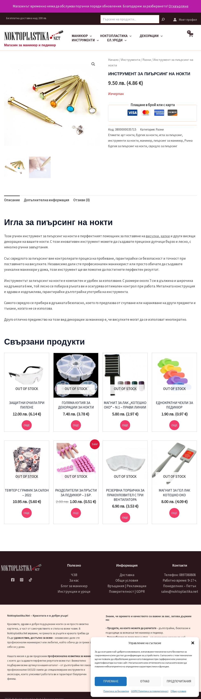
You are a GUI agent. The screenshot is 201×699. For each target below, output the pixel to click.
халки (165, 236)
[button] (193, 643)
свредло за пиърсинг (162, 146)
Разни (147, 60)
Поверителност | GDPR (127, 591)
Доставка (127, 575)
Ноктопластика (113, 36)
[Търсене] (165, 19)
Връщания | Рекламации (127, 586)
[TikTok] (30, 580)
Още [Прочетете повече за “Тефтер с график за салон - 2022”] (26, 515)
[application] (89, 36)
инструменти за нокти (123, 140)
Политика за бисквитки (116, 691)
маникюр (146, 140)
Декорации (147, 36)
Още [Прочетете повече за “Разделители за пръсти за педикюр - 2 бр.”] (75, 515)
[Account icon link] (185, 19)
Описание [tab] (12, 200)
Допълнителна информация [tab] (46, 200)
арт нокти (127, 135)
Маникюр (81, 36)
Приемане (110, 681)
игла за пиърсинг (170, 135)
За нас (74, 580)
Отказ (144, 681)
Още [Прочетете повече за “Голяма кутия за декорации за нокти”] (75, 426)
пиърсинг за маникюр (168, 140)
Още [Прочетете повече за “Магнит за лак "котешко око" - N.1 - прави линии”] (125, 426)
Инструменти (84, 40)
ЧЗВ (74, 575)
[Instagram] (21, 580)
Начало (113, 60)
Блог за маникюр (74, 586)
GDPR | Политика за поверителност (149, 691)
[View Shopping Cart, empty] (192, 38)
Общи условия (178, 691)
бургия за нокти (147, 135)
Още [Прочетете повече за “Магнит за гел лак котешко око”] (174, 515)
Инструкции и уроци (74, 591)
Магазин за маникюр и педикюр (30, 45)
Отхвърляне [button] (178, 6)
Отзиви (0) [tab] (81, 200)
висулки (152, 236)
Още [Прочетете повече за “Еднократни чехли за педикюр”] (174, 426)
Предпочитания (179, 681)
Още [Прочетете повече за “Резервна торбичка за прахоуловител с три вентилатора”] (125, 519)
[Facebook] (13, 580)
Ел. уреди (114, 40)
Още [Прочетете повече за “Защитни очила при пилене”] (26, 426)
